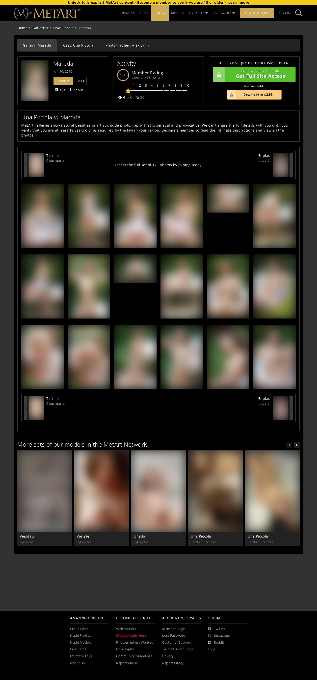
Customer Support (177, 642)
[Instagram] (219, 635)
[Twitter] (216, 629)
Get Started (257, 12)
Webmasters (126, 629)
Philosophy (125, 649)
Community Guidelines (134, 656)
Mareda (63, 63)
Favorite (63, 81)
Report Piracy (173, 663)
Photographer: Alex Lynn (127, 45)
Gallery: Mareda (37, 45)
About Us (77, 663)
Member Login (173, 629)
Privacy (168, 656)
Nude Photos (80, 635)
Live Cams (78, 649)
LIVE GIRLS (198, 13)
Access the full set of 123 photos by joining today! (158, 165)
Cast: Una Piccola (78, 45)
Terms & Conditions (177, 649)
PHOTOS (160, 13)
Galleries (40, 28)
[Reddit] (216, 642)
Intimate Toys (81, 656)
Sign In (285, 13)
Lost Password (173, 635)
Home (22, 28)
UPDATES (128, 13)
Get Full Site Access (253, 74)
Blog (211, 649)
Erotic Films (79, 629)
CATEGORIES (224, 13)
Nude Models (80, 642)
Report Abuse (127, 663)
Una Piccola (63, 28)
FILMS (144, 13)
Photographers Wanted (134, 642)
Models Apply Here (131, 635)
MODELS (177, 13)
